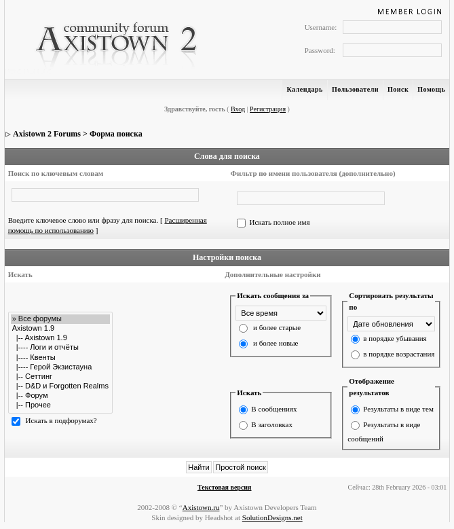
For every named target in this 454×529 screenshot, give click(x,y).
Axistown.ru (201, 507)
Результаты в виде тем (398, 409)
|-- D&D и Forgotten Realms (60, 386)
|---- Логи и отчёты (60, 347)
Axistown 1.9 (60, 328)
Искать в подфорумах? (60, 420)
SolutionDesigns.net (272, 517)
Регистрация (268, 109)
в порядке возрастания (398, 354)
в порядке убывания (394, 338)
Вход (238, 109)
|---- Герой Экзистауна (60, 367)
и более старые (277, 327)
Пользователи (355, 89)
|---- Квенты (60, 358)
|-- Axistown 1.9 (60, 338)
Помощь (431, 89)
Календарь (304, 89)
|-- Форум (60, 396)
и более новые (275, 343)
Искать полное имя (279, 222)
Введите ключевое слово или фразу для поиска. (83, 220)
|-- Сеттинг (60, 377)
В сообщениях (274, 409)
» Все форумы (60, 319)
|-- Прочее (60, 405)
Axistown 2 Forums (47, 134)
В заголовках (271, 424)
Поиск (398, 89)
